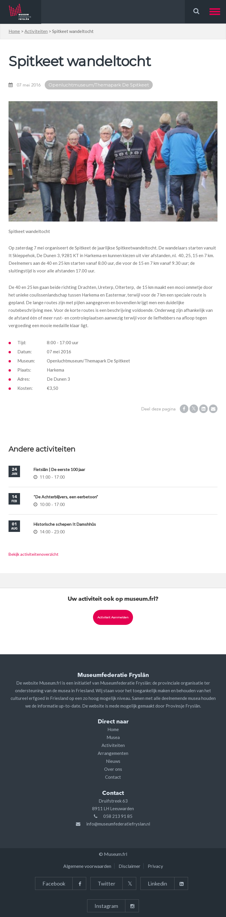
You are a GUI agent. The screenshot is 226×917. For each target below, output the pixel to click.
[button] (218, 11)
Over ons (113, 769)
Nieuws (113, 761)
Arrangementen (113, 753)
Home (14, 31)
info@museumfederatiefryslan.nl (118, 823)
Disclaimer (129, 866)
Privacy (155, 866)
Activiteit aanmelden (113, 617)
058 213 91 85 (117, 816)
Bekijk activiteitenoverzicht (34, 554)
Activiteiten (36, 31)
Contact (113, 777)
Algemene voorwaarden (87, 866)
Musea (113, 737)
